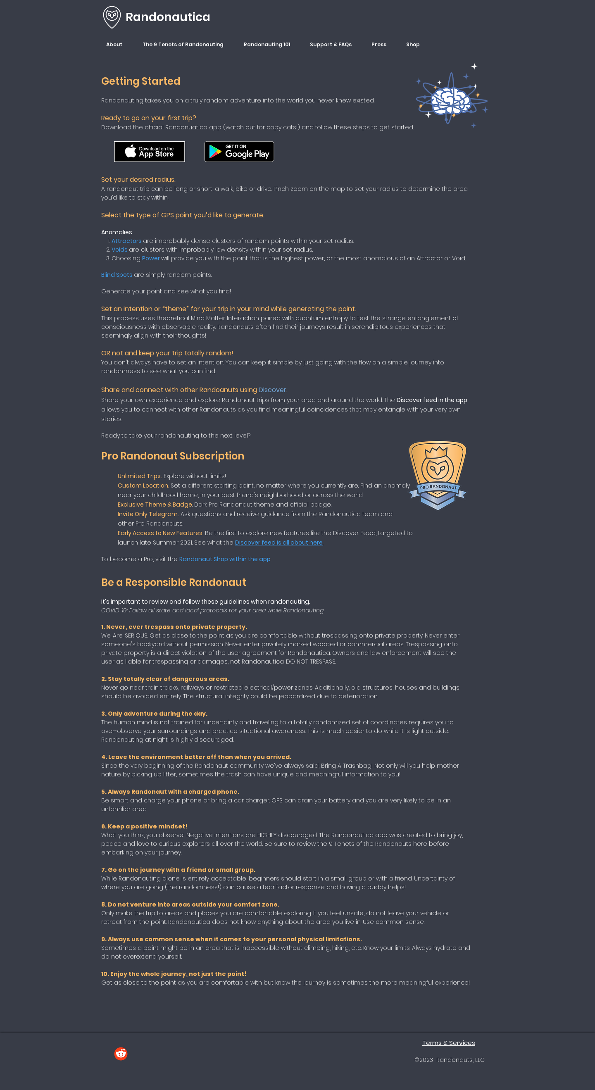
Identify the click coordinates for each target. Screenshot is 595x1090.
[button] (118, 44)
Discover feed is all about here (279, 542)
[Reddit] (121, 1054)
